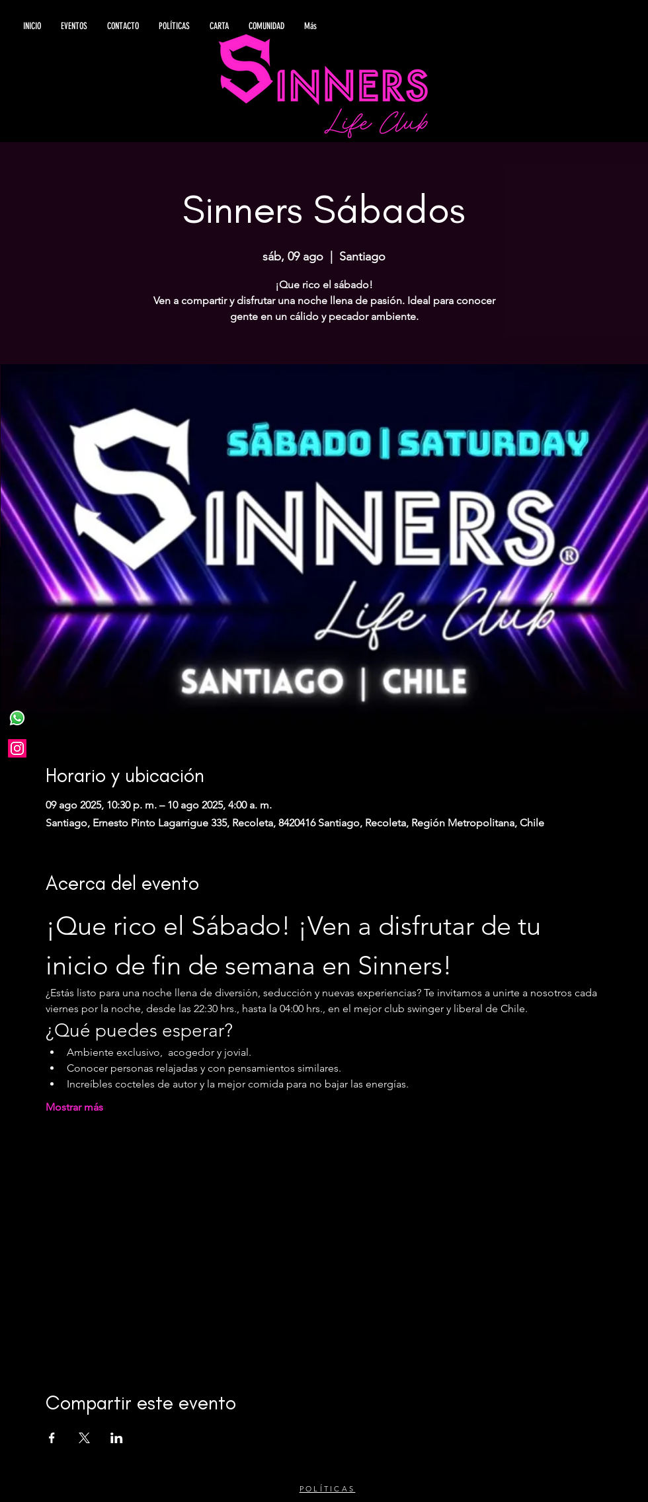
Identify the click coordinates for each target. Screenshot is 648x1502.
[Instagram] (17, 748)
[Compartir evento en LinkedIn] (116, 1438)
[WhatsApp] (17, 718)
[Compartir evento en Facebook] (52, 1438)
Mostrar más (74, 1107)
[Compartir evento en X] (84, 1438)
